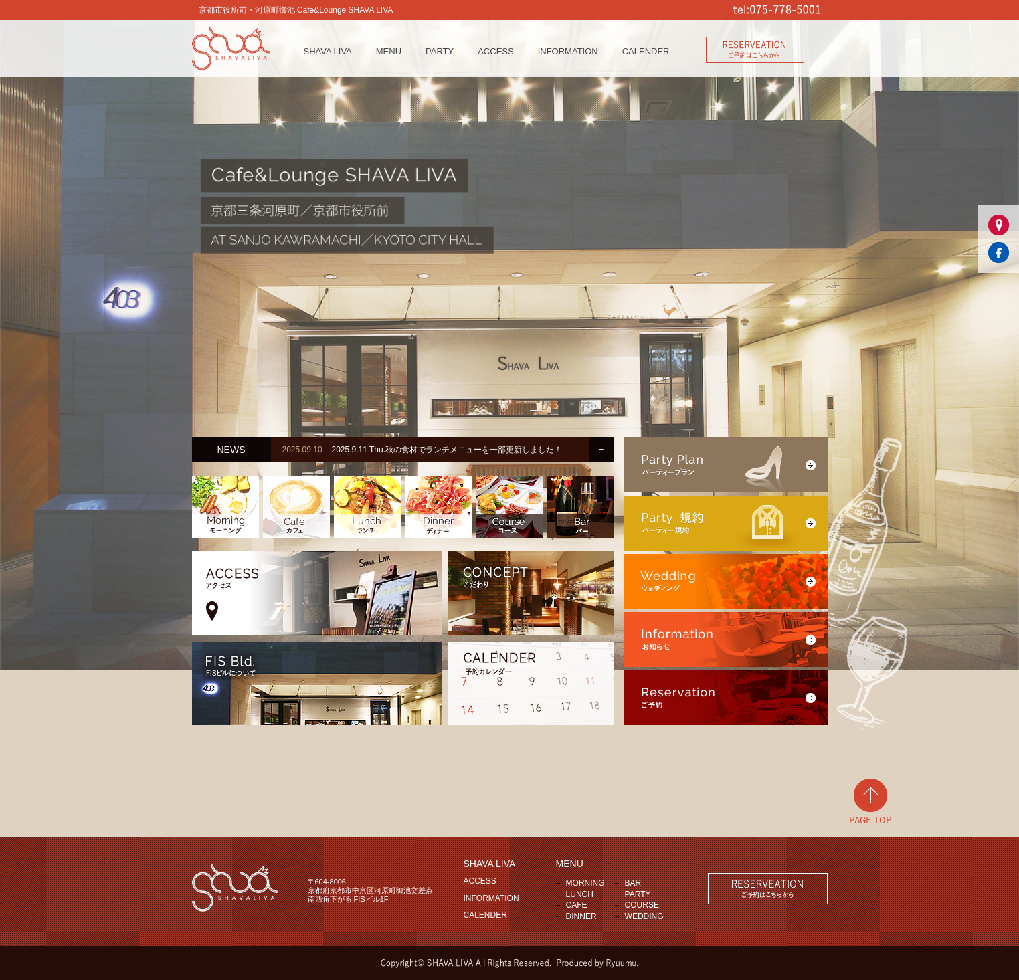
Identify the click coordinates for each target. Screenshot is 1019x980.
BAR (633, 883)
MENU (388, 51)
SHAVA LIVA (328, 51)
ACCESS (495, 51)
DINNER (581, 916)
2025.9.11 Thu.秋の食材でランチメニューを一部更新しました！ (446, 449)
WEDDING (644, 916)
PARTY (440, 51)
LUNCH (579, 894)
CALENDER (646, 51)
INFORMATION (568, 51)
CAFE (576, 905)
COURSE (642, 905)
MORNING (585, 883)
